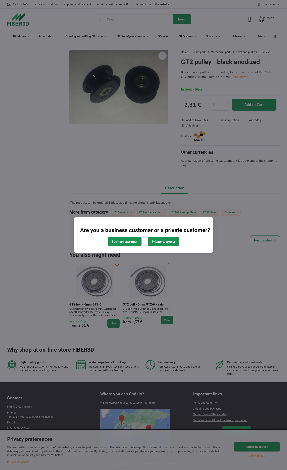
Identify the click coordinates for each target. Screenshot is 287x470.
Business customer (125, 241)
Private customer (163, 241)
